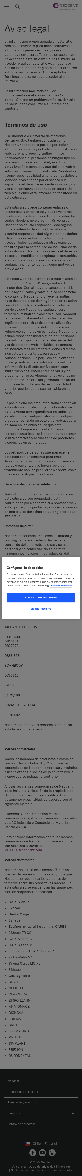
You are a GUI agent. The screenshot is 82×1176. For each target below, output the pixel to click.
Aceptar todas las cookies (41, 597)
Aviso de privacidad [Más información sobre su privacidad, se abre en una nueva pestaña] (61, 585)
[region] (41, 588)
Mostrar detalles (41, 609)
